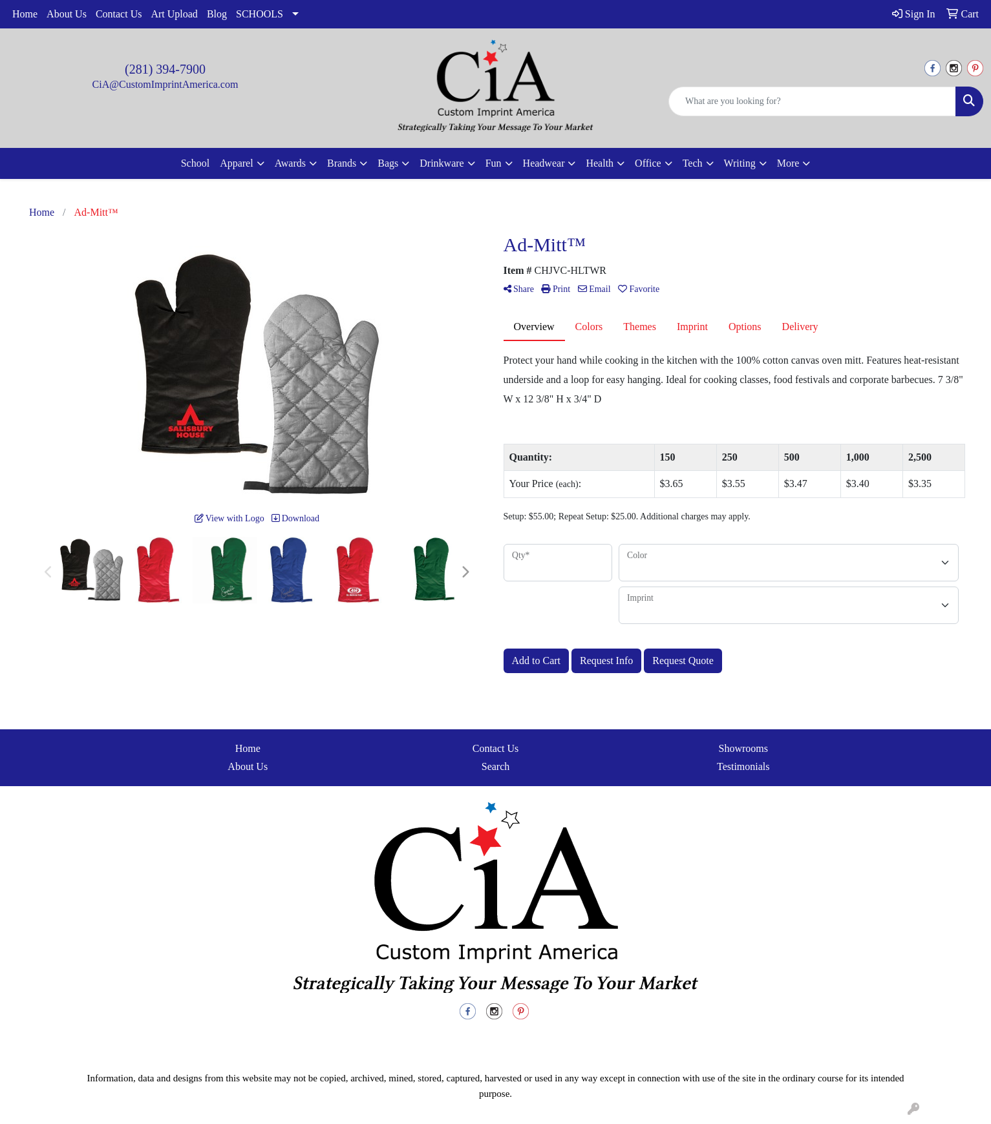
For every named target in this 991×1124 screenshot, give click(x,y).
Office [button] (648, 163)
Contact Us (119, 13)
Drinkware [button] (442, 163)
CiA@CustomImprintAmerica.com (165, 84)
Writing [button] (740, 163)
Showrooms (743, 748)
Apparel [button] (236, 163)
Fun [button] (493, 163)
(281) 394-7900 (165, 69)
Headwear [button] (544, 163)
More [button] (788, 163)
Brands (341, 163)
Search (496, 766)
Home (24, 13)
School (195, 163)
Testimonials (743, 766)
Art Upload (174, 13)
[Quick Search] (812, 101)
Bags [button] (388, 163)
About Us (67, 13)
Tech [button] (693, 163)
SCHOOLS (259, 13)
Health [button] (599, 163)
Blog (217, 13)
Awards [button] (290, 163)
